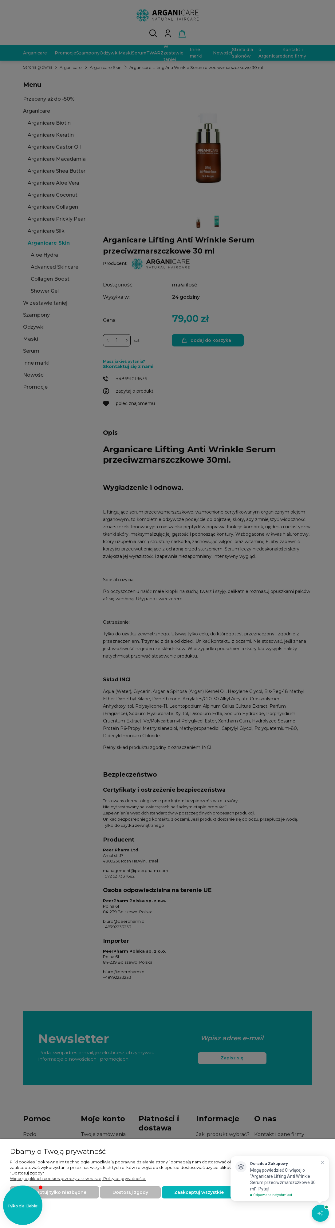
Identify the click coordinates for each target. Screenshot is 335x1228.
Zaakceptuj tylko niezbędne (54, 1192)
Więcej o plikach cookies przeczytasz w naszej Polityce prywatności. (78, 1178)
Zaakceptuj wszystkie (199, 1192)
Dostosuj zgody (130, 1192)
